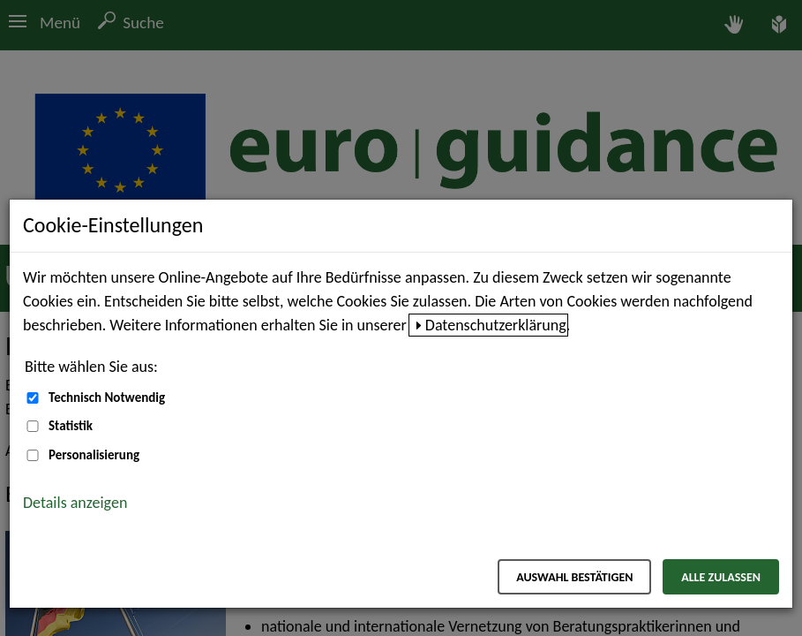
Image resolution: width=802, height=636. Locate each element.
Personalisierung (94, 455)
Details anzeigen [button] (75, 502)
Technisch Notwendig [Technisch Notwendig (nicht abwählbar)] (107, 397)
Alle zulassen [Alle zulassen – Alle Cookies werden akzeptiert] (721, 577)
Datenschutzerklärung (495, 325)
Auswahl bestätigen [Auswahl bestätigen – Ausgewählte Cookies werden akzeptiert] (574, 577)
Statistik (71, 426)
